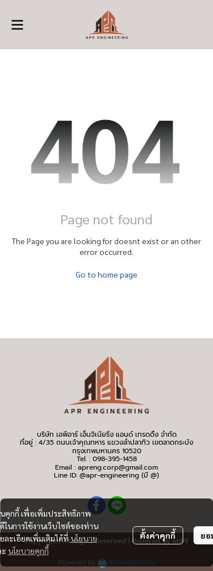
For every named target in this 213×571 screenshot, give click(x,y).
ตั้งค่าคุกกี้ (158, 535)
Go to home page (106, 274)
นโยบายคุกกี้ (28, 551)
